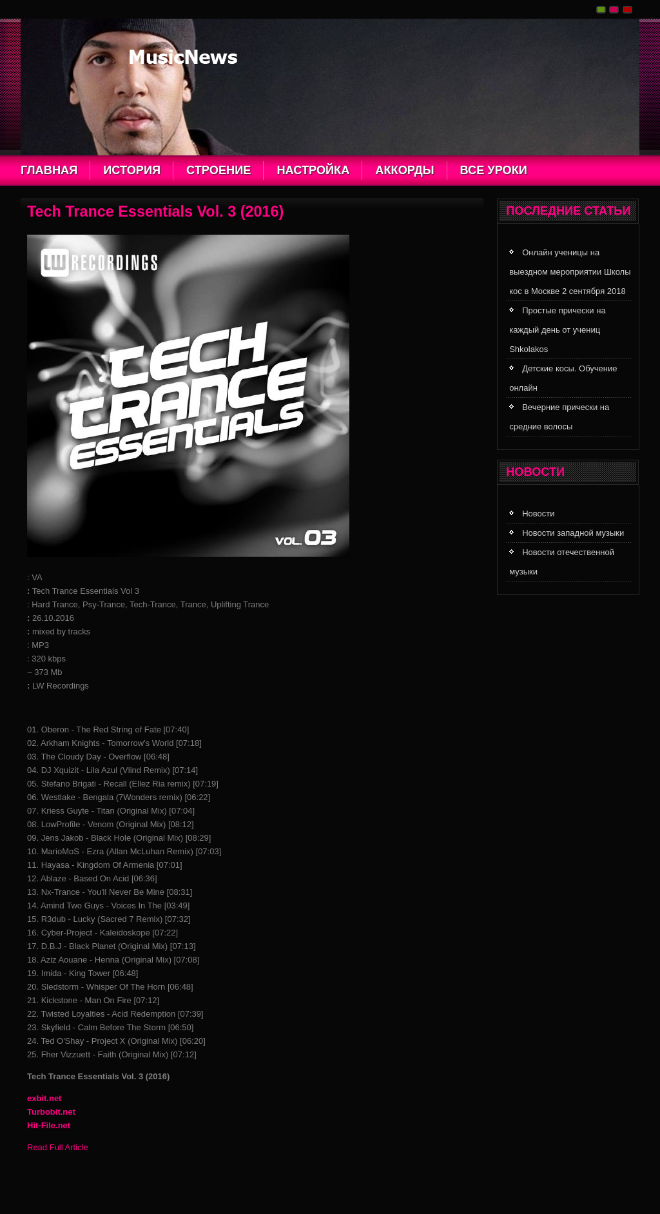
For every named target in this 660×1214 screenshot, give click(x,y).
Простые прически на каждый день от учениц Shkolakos (557, 330)
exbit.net (44, 1098)
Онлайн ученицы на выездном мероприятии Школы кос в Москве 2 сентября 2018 (569, 272)
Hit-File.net (48, 1125)
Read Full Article (57, 1147)
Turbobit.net (51, 1112)
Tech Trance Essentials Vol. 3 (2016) (155, 211)
